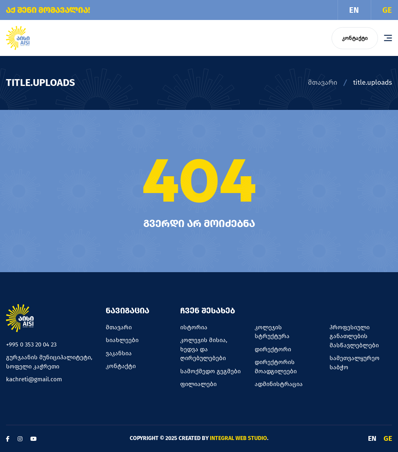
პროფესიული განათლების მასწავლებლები (354, 336)
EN (354, 10)
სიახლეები (122, 340)
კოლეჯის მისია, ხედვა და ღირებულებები (203, 349)
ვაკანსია (119, 353)
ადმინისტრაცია (279, 384)
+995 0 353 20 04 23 (31, 344)
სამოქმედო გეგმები (210, 371)
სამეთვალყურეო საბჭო (355, 362)
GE (387, 10)
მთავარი (322, 82)
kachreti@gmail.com (34, 379)
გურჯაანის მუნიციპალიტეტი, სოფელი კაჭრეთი (49, 362)
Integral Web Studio (238, 438)
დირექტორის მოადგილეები (276, 366)
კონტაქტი (355, 38)
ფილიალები (198, 384)
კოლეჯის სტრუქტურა (272, 332)
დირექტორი (273, 349)
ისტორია (193, 327)
